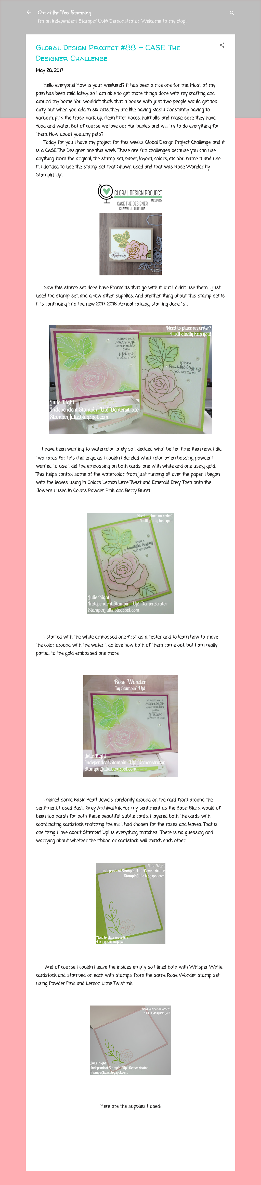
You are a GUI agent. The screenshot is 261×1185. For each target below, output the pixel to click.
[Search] (232, 14)
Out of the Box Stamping (64, 12)
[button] (222, 46)
